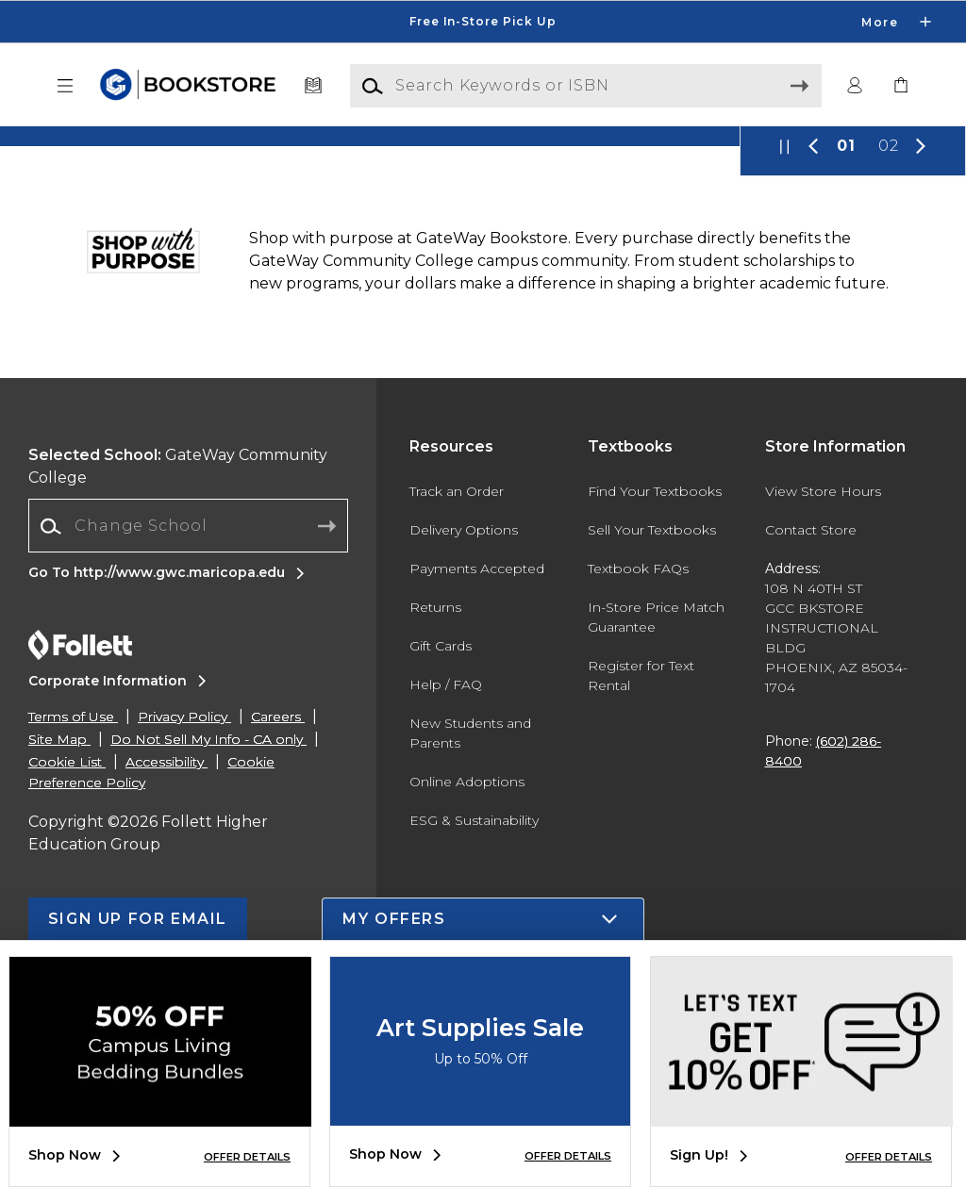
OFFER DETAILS (247, 1156)
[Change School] (188, 747)
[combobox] (188, 748)
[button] (65, 86)
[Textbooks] (313, 86)
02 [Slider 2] (888, 367)
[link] (901, 86)
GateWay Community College (177, 687)
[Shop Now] (483, 247)
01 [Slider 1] (846, 367)
